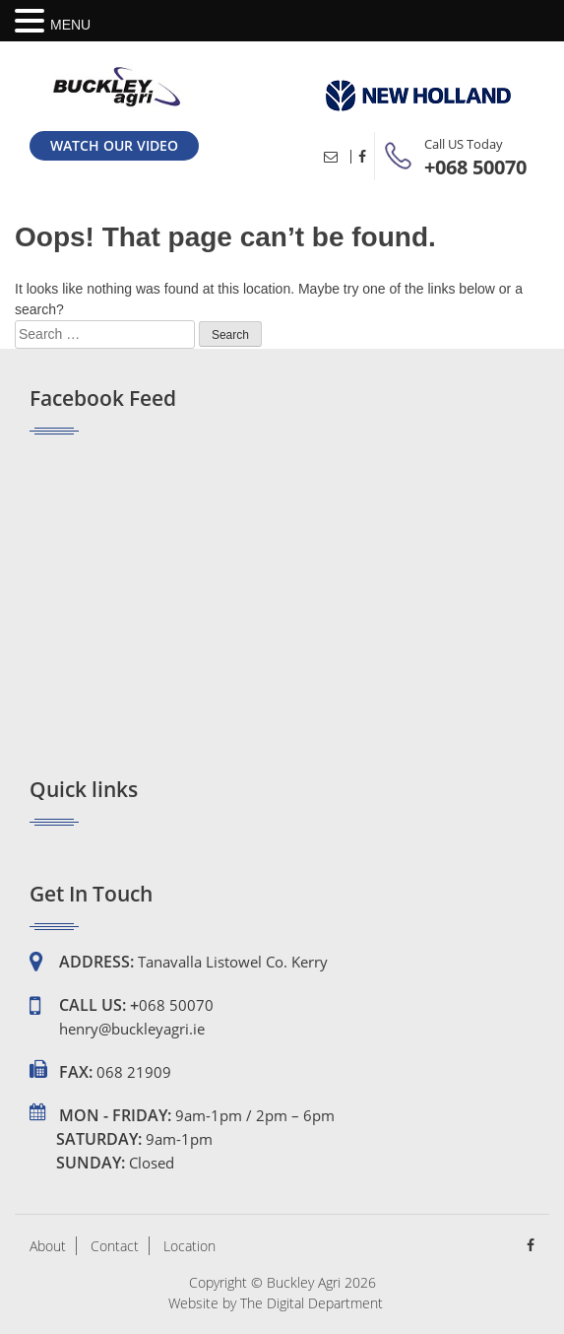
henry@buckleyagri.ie (132, 1028)
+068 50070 (475, 167)
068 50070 (176, 1005)
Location (189, 1245)
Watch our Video (114, 145)
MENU (70, 25)
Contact (115, 1245)
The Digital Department (311, 1303)
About (48, 1245)
